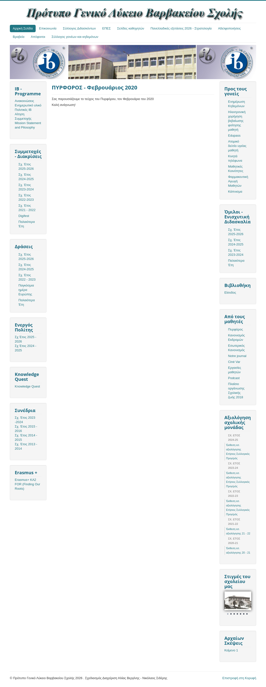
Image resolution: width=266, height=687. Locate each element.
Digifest (23, 216)
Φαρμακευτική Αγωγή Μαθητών (238, 181)
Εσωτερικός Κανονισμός (236, 348)
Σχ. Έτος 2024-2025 (26, 177)
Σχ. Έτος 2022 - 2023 (26, 277)
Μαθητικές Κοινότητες (235, 169)
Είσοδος (230, 292)
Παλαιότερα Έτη (26, 224)
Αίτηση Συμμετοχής (23, 116)
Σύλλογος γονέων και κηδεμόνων (75, 37)
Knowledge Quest (27, 386)
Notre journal (237, 356)
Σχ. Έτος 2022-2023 (26, 197)
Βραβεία (18, 37)
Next (245, 604)
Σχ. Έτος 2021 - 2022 (26, 208)
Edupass (234, 135)
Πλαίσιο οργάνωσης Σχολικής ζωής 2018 (236, 390)
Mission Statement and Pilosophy (28, 125)
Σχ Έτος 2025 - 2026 (25, 339)
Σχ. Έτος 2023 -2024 (25, 420)
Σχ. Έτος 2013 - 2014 (26, 446)
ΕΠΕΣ (106, 28)
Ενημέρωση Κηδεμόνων (236, 104)
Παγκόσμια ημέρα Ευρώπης (26, 290)
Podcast (234, 378)
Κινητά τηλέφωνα (235, 158)
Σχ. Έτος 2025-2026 (26, 166)
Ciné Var (234, 362)
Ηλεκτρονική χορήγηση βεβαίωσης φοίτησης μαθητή (237, 120)
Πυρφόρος (235, 329)
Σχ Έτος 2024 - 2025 (25, 348)
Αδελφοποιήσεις (229, 28)
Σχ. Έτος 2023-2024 (26, 187)
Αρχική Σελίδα (23, 28)
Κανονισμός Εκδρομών (236, 337)
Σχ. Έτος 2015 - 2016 (26, 429)
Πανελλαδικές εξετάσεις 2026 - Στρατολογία (181, 28)
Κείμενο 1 (231, 650)
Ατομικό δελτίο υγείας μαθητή (237, 146)
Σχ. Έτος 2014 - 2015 (26, 437)
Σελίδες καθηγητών (130, 28)
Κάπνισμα (235, 191)
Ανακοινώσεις (24, 101)
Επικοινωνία (48, 28)
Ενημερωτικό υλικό (28, 105)
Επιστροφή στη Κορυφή (239, 678)
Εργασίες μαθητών (234, 370)
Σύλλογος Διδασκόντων (79, 28)
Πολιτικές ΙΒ (23, 110)
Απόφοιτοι (38, 37)
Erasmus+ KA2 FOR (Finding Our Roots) (27, 484)
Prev (231, 604)
